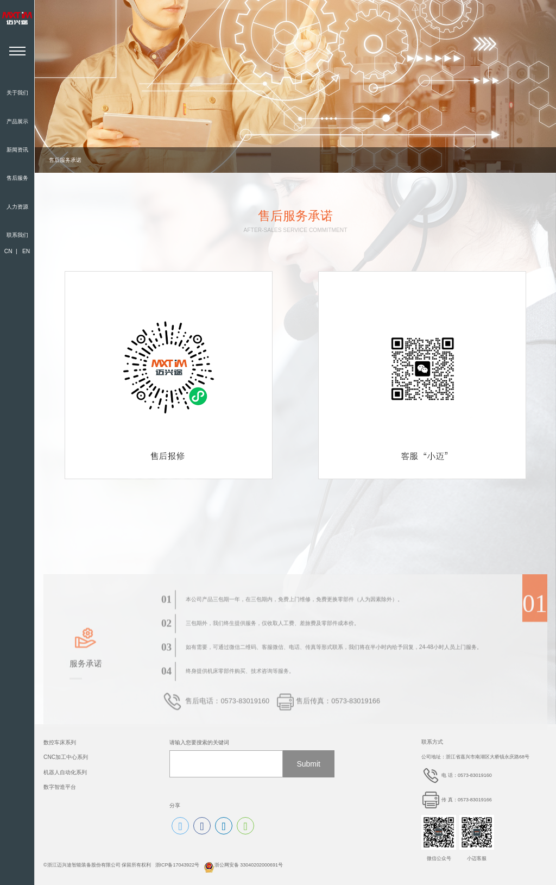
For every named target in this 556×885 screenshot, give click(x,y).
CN (8, 251)
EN (26, 251)
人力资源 (17, 207)
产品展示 (17, 121)
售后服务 (17, 178)
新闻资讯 (17, 150)
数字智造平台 (59, 787)
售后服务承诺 (65, 160)
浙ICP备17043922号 (177, 865)
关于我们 (17, 93)
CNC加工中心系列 (65, 757)
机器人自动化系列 (65, 772)
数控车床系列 (59, 742)
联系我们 (17, 235)
